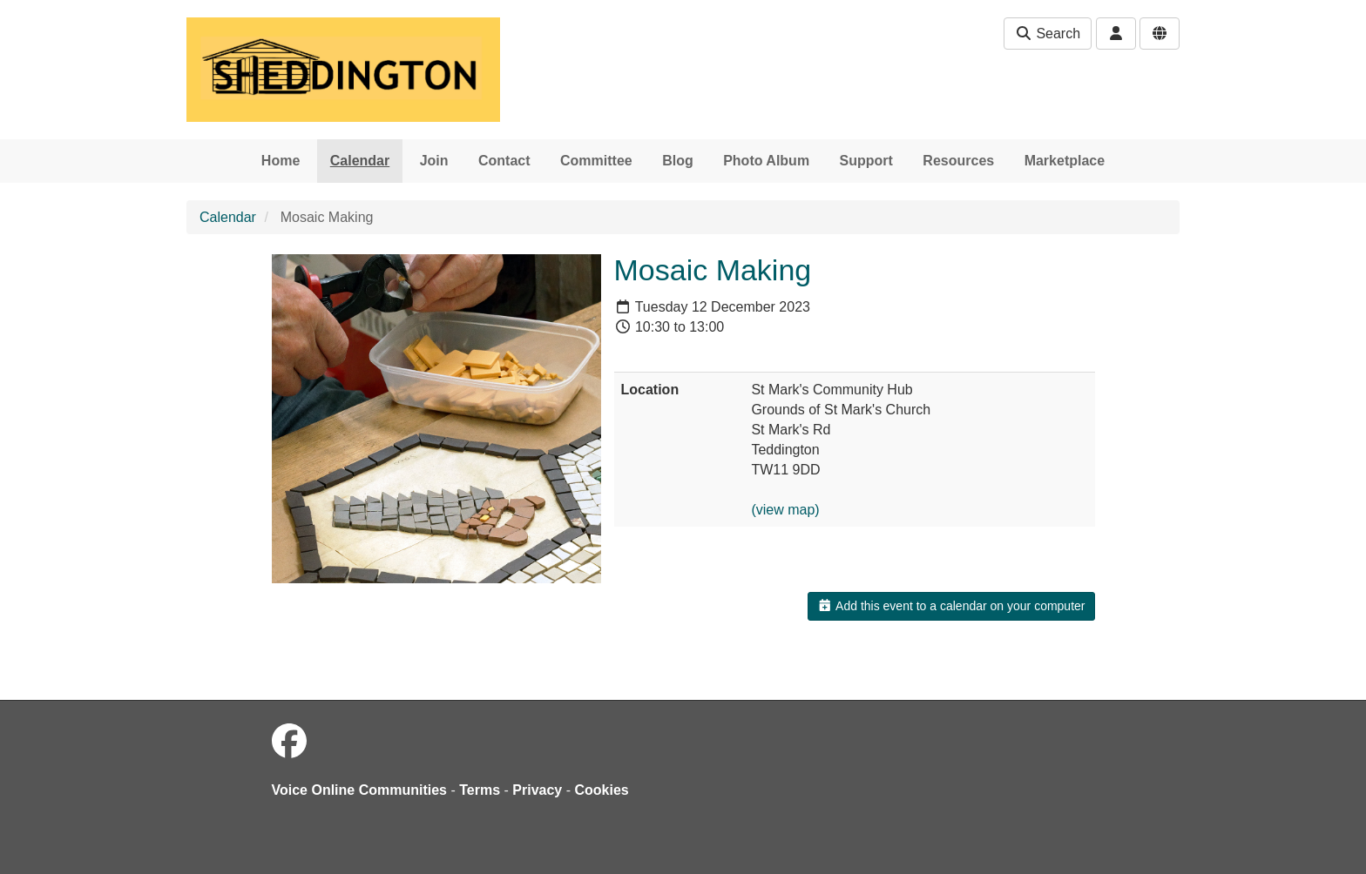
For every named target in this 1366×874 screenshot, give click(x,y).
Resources (958, 160)
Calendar (359, 160)
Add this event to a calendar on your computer (951, 606)
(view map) (785, 509)
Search (1047, 33)
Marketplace (1065, 160)
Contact (504, 160)
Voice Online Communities (360, 790)
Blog (677, 160)
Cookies (602, 790)
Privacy (537, 790)
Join (434, 160)
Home (280, 160)
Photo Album (766, 160)
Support (866, 160)
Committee (596, 160)
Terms (479, 790)
